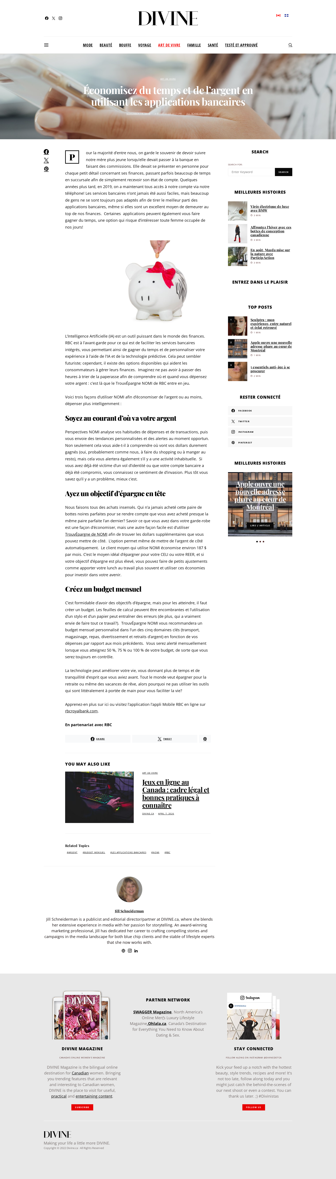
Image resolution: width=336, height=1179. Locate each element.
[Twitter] (54, 18)
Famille (194, 45)
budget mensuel (94, 852)
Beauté (106, 45)
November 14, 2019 (138, 113)
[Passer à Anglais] (278, 15)
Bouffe (125, 45)
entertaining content (94, 1096)
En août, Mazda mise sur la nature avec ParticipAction (270, 254)
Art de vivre (169, 45)
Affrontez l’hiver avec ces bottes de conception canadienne (270, 231)
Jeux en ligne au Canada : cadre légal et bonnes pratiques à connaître (175, 793)
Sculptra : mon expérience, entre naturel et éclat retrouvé (270, 323)
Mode (88, 45)
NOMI (156, 852)
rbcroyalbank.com (81, 711)
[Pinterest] (260, 442)
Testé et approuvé (241, 45)
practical (59, 1096)
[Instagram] (60, 18)
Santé (213, 45)
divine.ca (148, 813)
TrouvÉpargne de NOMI (86, 534)
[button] (257, 541)
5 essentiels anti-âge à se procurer (270, 369)
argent (73, 852)
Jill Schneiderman (198, 113)
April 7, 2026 (166, 813)
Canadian (80, 1073)
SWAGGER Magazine (152, 1011)
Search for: (235, 164)
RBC (168, 852)
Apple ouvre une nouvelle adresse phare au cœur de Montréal (271, 346)
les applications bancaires (129, 852)
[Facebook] (47, 18)
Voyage (144, 45)
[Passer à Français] (286, 15)
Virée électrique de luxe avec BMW (269, 208)
